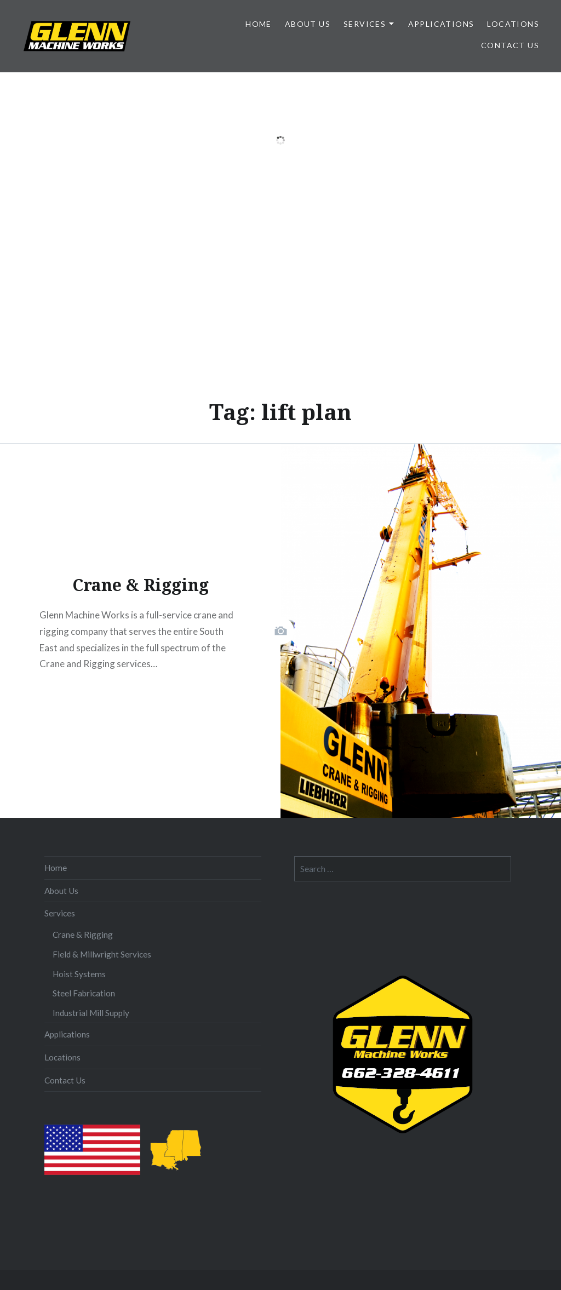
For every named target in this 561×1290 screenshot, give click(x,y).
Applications (441, 23)
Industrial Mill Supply (91, 1013)
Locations (513, 23)
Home (258, 23)
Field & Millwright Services (102, 954)
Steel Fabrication (84, 993)
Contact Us (510, 45)
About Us (307, 23)
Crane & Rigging (83, 934)
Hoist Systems (79, 974)
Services (365, 23)
